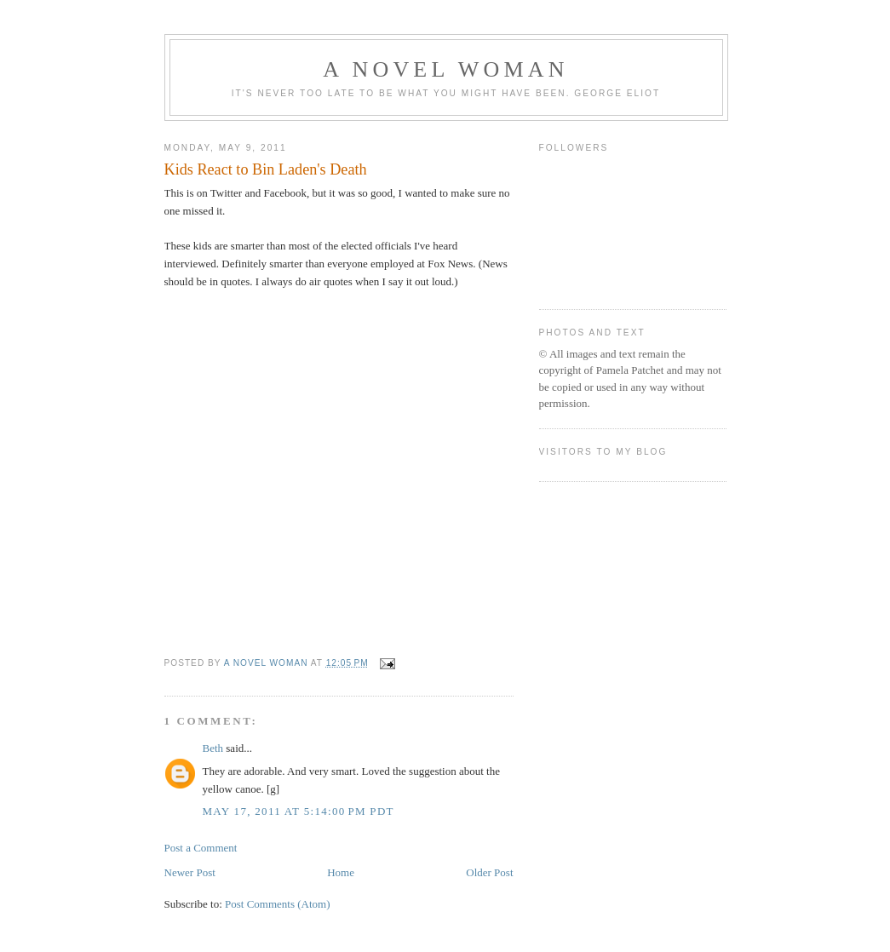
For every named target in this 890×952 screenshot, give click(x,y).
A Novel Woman (446, 69)
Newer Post (189, 872)
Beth (213, 748)
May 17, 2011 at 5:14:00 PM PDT (298, 811)
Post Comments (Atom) (277, 904)
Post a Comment (201, 847)
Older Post (489, 872)
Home (340, 872)
